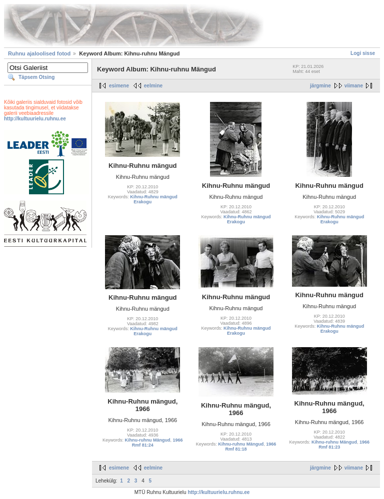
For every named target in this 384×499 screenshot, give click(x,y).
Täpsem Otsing (36, 77)
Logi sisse (362, 53)
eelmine (153, 85)
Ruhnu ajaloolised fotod (39, 53)
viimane (353, 85)
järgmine (320, 85)
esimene (119, 85)
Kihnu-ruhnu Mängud (147, 440)
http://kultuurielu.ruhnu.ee (35, 118)
